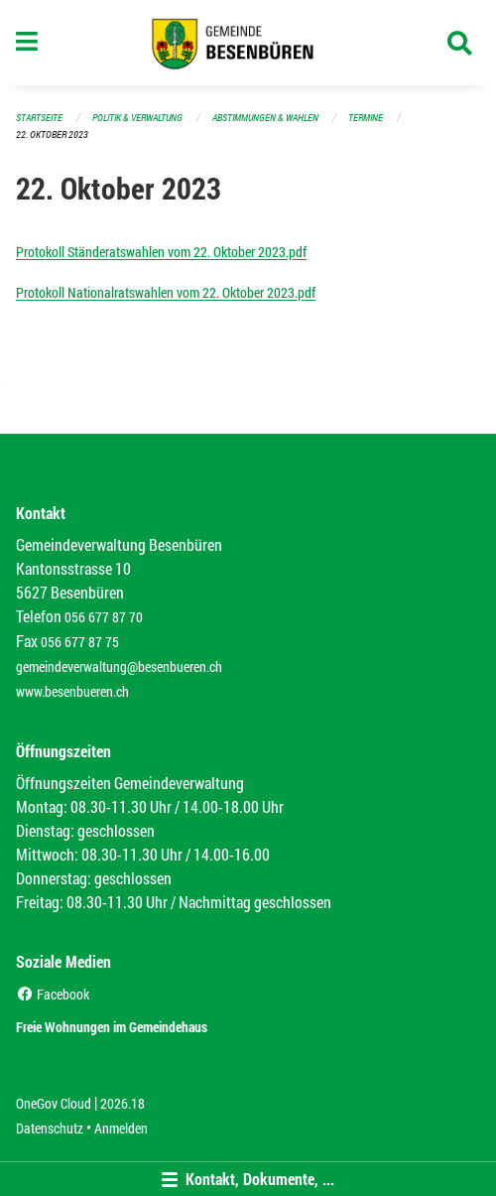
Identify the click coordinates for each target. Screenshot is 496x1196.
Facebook (52, 994)
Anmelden (121, 1128)
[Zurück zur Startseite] (248, 42)
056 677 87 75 (80, 641)
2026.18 (122, 1103)
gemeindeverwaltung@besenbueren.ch (119, 666)
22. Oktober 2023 (52, 134)
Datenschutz (49, 1128)
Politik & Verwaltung (137, 117)
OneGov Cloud (53, 1103)
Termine (365, 117)
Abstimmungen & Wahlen (265, 117)
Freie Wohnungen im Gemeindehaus (111, 1026)
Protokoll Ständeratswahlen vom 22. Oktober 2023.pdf (161, 251)
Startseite (39, 117)
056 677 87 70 (103, 616)
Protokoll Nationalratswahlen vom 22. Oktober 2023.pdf (165, 292)
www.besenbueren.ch (72, 691)
